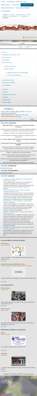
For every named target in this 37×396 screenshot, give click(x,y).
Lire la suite (3, 261)
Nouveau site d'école (10, 66)
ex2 (27, 111)
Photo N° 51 (4, 310)
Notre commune (5, 4)
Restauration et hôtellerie (22, 8)
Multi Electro (5, 334)
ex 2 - (19, 116)
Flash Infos (5, 89)
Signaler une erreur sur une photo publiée (18, 72)
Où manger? (4, 353)
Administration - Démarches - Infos (16, 1)
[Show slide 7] (35, 37)
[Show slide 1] (23, 37)
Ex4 (26, 114)
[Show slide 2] (25, 37)
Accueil (3, 1)
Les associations (5, 11)
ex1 (16, 114)
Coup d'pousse (5, 243)
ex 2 (19, 114)
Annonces (5, 92)
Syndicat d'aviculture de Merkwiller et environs (13, 264)
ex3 (30, 111)
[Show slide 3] (27, 37)
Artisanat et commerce (7, 8)
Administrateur (6, 99)
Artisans (3, 332)
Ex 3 (23, 114)
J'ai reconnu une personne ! (14, 75)
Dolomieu (22, 111)
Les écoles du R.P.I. (27, 4)
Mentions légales (7, 102)
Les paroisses (16, 4)
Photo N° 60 (4, 289)
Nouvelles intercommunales (9, 94)
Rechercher (3, 43)
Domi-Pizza (4, 355)
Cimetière (24, 46)
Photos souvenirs (9, 68)
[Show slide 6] (33, 37)
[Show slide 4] (29, 37)
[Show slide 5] (31, 37)
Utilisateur (5, 97)
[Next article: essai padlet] (32, 119)
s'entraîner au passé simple (8, 113)
